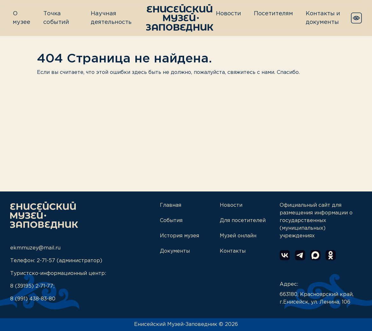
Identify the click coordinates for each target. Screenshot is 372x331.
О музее (21, 18)
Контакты (233, 251)
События (171, 220)
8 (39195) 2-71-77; (32, 286)
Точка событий (56, 18)
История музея (179, 236)
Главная (170, 205)
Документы (175, 251)
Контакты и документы (323, 18)
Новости (228, 13)
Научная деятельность (111, 18)
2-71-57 (46, 260)
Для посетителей (243, 220)
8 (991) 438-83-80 (32, 299)
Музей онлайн (238, 236)
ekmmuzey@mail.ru (35, 248)
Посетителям (273, 13)
